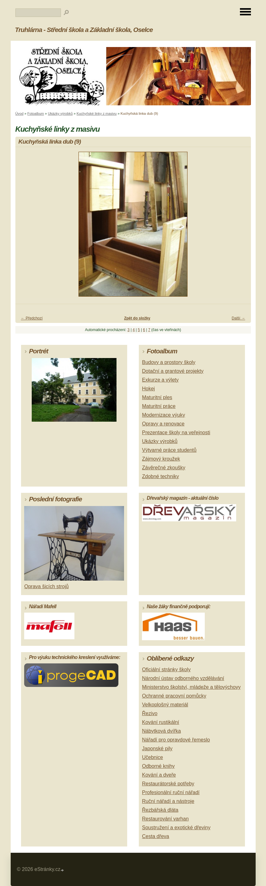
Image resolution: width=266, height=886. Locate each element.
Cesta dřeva (155, 836)
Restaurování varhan (165, 818)
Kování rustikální (160, 722)
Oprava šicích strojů (46, 586)
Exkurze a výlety (160, 379)
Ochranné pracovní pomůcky (174, 696)
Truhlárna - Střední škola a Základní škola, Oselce (84, 29)
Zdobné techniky (160, 476)
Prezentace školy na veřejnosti (176, 432)
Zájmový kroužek (161, 458)
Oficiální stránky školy (166, 669)
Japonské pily (157, 748)
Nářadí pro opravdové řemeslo (176, 739)
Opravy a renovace (163, 423)
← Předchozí (32, 318)
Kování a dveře (159, 775)
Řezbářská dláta (160, 810)
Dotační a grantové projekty (173, 371)
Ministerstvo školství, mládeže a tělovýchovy (191, 687)
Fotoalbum (35, 113)
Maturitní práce (159, 406)
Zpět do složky (137, 318)
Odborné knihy (158, 766)
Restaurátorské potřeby (168, 783)
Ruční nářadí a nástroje (168, 801)
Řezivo (149, 713)
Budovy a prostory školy (168, 362)
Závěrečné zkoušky (163, 467)
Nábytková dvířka (161, 731)
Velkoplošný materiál (165, 704)
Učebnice (152, 757)
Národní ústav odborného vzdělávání (183, 678)
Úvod (19, 113)
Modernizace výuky (163, 415)
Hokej (148, 388)
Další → (238, 318)
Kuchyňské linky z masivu (97, 113)
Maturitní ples (157, 397)
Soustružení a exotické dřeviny (176, 827)
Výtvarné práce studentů (169, 450)
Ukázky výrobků (60, 113)
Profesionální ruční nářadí (170, 792)
